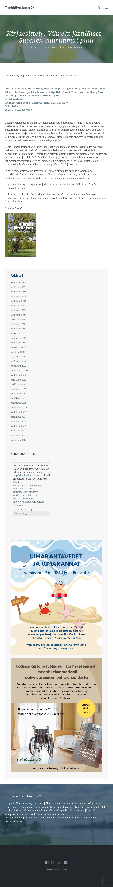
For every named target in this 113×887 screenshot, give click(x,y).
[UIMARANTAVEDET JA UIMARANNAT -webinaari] (56, 654)
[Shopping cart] (97, 7)
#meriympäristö (22, 501)
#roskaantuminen (23, 498)
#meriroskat (28, 488)
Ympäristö (52, 47)
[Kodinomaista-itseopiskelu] (56, 771)
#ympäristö (37, 501)
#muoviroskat (20, 492)
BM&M (65, 870)
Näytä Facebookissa (21, 510)
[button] (106, 7)
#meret (17, 488)
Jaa (32, 510)
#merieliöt (35, 495)
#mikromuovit (21, 495)
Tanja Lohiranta (75, 47)
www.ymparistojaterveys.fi (28, 485)
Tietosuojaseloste (52, 870)
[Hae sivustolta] (92, 7)
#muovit (33, 492)
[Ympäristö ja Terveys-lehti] (19, 7)
